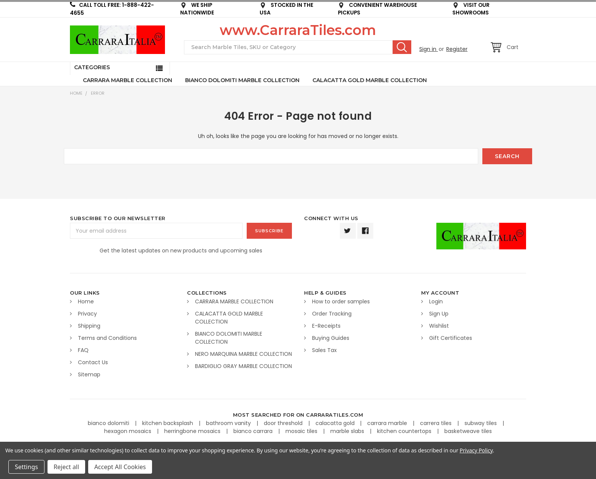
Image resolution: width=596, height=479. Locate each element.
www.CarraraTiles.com (298, 30)
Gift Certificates (450, 338)
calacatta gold (335, 423)
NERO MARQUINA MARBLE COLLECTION (243, 354)
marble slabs (348, 431)
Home (76, 93)
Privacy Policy (476, 450)
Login (436, 301)
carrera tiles (436, 423)
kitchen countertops (405, 431)
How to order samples (341, 301)
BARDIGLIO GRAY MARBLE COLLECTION (243, 366)
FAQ (83, 350)
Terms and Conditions (107, 338)
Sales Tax (324, 350)
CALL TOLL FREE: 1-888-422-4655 (112, 9)
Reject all (66, 467)
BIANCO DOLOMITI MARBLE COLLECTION (242, 80)
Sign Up (439, 313)
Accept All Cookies (120, 467)
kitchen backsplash (168, 423)
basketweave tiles (468, 431)
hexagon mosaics (128, 431)
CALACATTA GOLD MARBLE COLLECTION (369, 80)
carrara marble (388, 423)
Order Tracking (332, 313)
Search (402, 47)
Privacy (87, 313)
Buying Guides (330, 338)
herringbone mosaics (193, 431)
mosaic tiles (302, 431)
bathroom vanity (229, 423)
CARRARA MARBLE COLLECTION (127, 80)
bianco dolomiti (109, 423)
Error (98, 93)
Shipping (89, 326)
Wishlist (439, 326)
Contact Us (93, 362)
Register (457, 49)
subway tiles (481, 423)
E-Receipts (326, 326)
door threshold (284, 423)
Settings (26, 467)
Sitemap (89, 374)
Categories (92, 67)
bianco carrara (253, 431)
